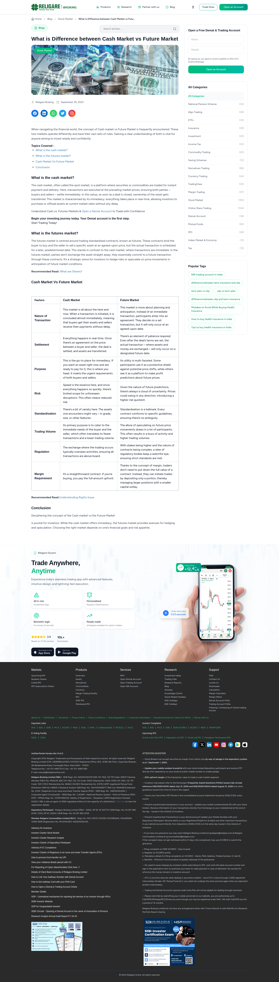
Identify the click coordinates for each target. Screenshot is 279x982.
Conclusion (43, 167)
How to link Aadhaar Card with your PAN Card (53, 882)
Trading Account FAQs (219, 704)
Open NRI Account (129, 686)
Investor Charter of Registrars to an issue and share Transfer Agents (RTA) (66, 852)
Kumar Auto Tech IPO (152, 737)
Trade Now (208, 7)
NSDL (34, 737)
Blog (170, 7)
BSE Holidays (171, 704)
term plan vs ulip (200, 291)
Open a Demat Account (97, 211)
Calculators (214, 690)
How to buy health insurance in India (211, 319)
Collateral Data (105, 727)
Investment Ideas (173, 675)
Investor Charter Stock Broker (45, 833)
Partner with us (148, 7)
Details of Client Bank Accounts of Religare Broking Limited (59, 872)
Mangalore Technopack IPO (217, 737)
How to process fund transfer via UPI (48, 857)
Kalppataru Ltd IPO (175, 737)
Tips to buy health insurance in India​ (211, 327)
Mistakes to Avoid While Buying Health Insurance (213, 309)
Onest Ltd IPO (194, 737)
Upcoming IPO (38, 675)
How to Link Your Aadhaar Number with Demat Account (57, 877)
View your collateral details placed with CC (51, 862)
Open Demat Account (130, 679)
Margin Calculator (217, 693)
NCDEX (65, 727)
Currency (80, 690)
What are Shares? (71, 271)
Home (36, 18)
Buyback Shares (38, 679)
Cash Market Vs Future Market (55, 161)
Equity (79, 679)
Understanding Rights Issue (76, 497)
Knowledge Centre (173, 693)
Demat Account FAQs (219, 700)
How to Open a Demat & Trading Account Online (54, 887)
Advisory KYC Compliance (43, 847)
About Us (35, 717)
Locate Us (214, 682)
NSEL (83, 727)
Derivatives (81, 682)
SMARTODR (214, 727)
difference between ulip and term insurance (215, 299)
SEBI (48, 727)
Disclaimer (64, 717)
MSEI (75, 727)
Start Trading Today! (44, 222)
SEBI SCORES (179, 727)
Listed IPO (36, 682)
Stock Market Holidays (175, 697)
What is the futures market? (53, 155)
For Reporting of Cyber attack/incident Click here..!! (55, 867)
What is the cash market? (52, 150)
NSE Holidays (171, 700)
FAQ (211, 675)
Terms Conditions (96, 717)
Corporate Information (139, 717)
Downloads (214, 686)
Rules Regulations (116, 717)
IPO (77, 697)
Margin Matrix (215, 697)
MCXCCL (119, 727)
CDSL (43, 737)
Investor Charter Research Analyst (47, 838)
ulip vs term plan (226, 291)
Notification (49, 717)
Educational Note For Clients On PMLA (172, 717)
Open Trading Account (131, 682)
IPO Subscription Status (42, 686)
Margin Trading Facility (86, 693)
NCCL (130, 727)
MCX (56, 727)
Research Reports (173, 682)
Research (124, 7)
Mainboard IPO (83, 704)
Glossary (169, 690)
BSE (41, 727)
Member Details (38, 891)
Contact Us (214, 679)
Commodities (82, 686)
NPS (122, 675)
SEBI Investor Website (42, 901)
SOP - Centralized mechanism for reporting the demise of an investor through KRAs (70, 896)
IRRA (92, 727)
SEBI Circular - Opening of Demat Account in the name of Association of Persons (69, 911)
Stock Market (65, 18)
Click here (120, 801)
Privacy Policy (78, 717)
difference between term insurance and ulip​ (215, 282)
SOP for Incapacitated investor (45, 906)
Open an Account (233, 7)
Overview (80, 675)
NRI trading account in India (207, 274)
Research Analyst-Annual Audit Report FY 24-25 (54, 916)
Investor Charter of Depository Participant (50, 842)
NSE (33, 727)
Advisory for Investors (41, 828)
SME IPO (80, 700)
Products (103, 7)
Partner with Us (201, 717)
